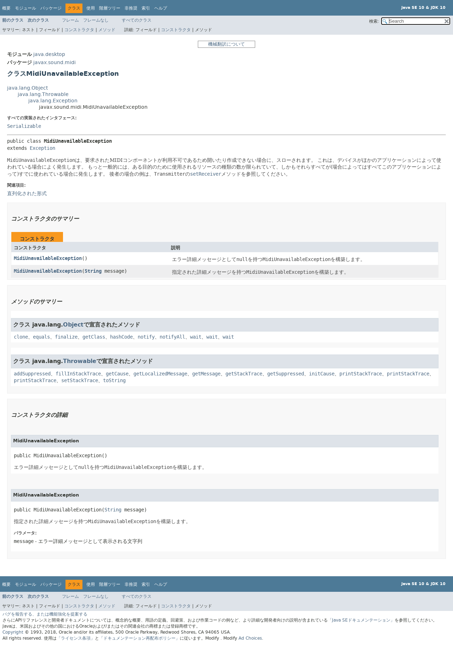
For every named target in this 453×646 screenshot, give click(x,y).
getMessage (206, 374)
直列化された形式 (27, 193)
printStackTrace (360, 374)
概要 (6, 8)
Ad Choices (250, 638)
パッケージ (51, 8)
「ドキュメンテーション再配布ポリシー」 (139, 638)
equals (41, 337)
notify (146, 337)
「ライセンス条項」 (76, 638)
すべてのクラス (136, 20)
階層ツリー (109, 8)
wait (195, 337)
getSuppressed (285, 374)
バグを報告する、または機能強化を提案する (44, 614)
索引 (146, 8)
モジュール (25, 8)
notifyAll (172, 337)
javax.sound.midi (54, 63)
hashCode (121, 337)
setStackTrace (79, 381)
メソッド (106, 29)
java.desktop (49, 54)
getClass (93, 337)
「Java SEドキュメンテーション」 (361, 620)
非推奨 (131, 8)
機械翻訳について (226, 44)
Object (73, 324)
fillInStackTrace (78, 374)
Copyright (12, 632)
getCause (117, 374)
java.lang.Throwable (43, 94)
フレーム (70, 20)
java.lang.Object (27, 88)
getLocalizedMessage (160, 374)
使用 (90, 8)
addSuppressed (32, 374)
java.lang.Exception (53, 101)
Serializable (24, 126)
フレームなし (96, 20)
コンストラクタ (79, 29)
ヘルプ (160, 8)
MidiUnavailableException (48, 258)
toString (114, 381)
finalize (66, 337)
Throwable (79, 361)
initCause (321, 374)
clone (21, 337)
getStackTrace (243, 374)
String (93, 271)
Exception (42, 148)
